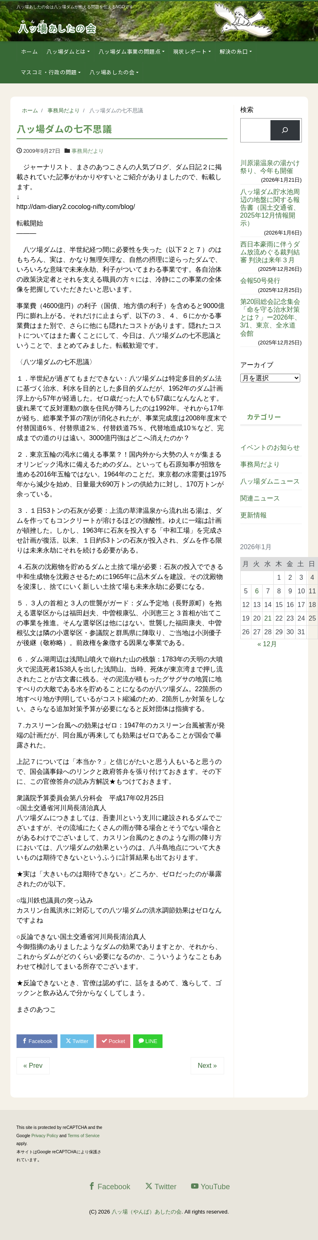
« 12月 (267, 643)
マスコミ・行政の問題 (49, 72)
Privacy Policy (44, 1135)
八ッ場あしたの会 (111, 72)
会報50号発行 (260, 280)
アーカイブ (256, 364)
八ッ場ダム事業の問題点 (129, 51)
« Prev (33, 1065)
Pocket (113, 1041)
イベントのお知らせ (270, 447)
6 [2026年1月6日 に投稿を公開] (257, 591)
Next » (207, 1065)
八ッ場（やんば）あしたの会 (147, 1212)
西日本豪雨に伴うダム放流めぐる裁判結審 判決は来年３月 (270, 252)
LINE (148, 1041)
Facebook (37, 1041)
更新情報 (253, 515)
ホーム (29, 51)
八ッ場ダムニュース (270, 481)
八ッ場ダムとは (66, 51)
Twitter (77, 1041)
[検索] (285, 130)
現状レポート (190, 51)
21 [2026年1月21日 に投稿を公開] (268, 618)
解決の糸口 (234, 51)
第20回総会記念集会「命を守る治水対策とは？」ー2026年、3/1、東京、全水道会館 (270, 317)
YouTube (210, 1186)
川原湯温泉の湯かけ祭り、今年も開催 (270, 166)
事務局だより (88, 151)
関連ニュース (260, 498)
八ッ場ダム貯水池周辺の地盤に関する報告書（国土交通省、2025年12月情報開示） (270, 207)
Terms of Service (84, 1135)
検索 (246, 109)
